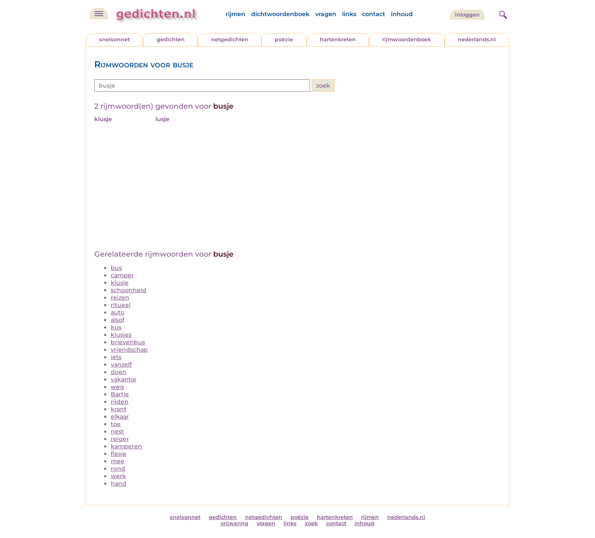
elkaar (120, 416)
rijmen (235, 14)
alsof (117, 320)
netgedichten (229, 39)
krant (118, 409)
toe (116, 424)
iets (116, 357)
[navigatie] (98, 13)
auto (117, 312)
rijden (120, 401)
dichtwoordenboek (280, 14)
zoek (311, 523)
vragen (325, 14)
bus (116, 267)
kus (116, 327)
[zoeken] (502, 14)
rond (118, 468)
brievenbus (128, 342)
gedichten (171, 39)
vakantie (123, 379)
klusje (120, 282)
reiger (120, 439)
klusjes (121, 334)
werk (118, 476)
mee (117, 461)
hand (118, 483)
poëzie (284, 39)
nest (117, 431)
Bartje (120, 394)
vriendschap (129, 349)
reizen (120, 297)
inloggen (467, 15)
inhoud (402, 14)
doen (118, 372)
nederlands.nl (477, 39)
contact (373, 14)
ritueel (121, 305)
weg (117, 386)
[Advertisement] (297, 187)
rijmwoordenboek (406, 39)
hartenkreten (338, 39)
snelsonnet (114, 39)
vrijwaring (234, 523)
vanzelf (121, 364)
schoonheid (128, 290)
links (349, 14)
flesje (118, 453)
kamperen (126, 446)
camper (122, 275)
